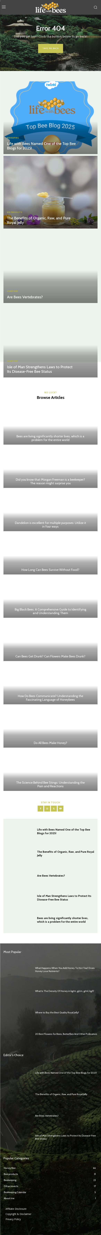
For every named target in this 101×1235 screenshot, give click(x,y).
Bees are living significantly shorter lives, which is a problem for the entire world (50, 438)
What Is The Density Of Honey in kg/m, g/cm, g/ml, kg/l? (64, 991)
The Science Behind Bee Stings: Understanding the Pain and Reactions (50, 784)
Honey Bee (12, 291)
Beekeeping (13, 138)
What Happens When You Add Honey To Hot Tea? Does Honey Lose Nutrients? (65, 969)
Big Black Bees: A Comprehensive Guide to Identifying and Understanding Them (50, 611)
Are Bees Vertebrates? (25, 297)
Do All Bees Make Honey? (50, 743)
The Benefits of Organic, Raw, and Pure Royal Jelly (39, 220)
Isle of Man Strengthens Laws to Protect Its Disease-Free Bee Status (40, 369)
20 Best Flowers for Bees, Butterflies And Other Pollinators (66, 1034)
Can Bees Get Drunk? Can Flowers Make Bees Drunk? (50, 656)
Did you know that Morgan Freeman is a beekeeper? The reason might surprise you (50, 481)
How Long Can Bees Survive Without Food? (50, 570)
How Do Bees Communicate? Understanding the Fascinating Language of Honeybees (50, 698)
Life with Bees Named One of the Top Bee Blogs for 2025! (41, 145)
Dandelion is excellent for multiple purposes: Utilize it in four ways (50, 525)
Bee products (14, 212)
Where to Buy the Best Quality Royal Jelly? (57, 1012)
